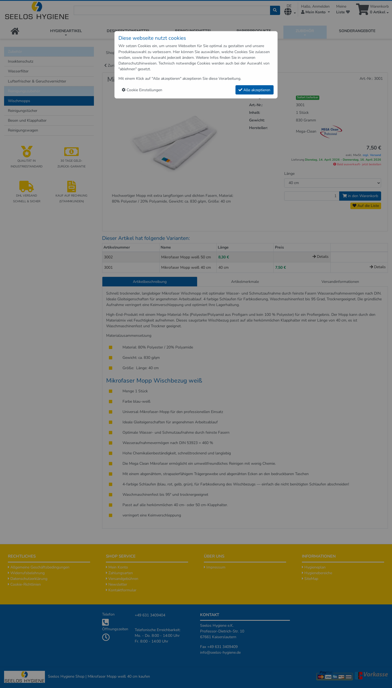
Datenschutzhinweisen (137, 63)
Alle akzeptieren (254, 90)
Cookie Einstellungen (142, 90)
